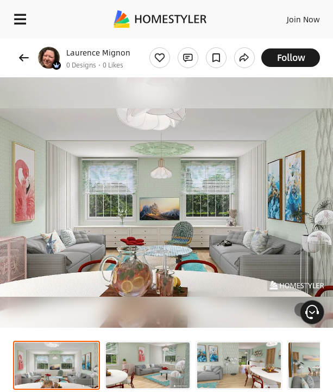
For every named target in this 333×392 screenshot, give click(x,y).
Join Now (303, 19)
